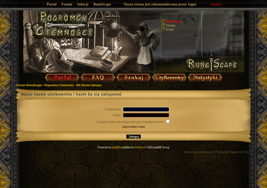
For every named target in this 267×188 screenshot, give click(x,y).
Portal (51, 4)
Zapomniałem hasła (133, 126)
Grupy (168, 29)
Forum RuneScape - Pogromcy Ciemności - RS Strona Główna (59, 85)
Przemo (139, 147)
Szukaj (216, 4)
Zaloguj (168, 25)
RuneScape (102, 4)
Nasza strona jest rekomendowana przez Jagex (160, 4)
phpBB (116, 147)
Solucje (83, 4)
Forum (67, 4)
